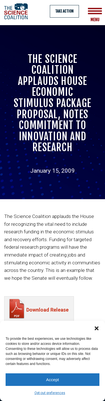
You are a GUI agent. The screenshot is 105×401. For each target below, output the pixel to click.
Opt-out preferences (49, 393)
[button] (96, 328)
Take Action (64, 11)
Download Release (47, 312)
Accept (52, 379)
